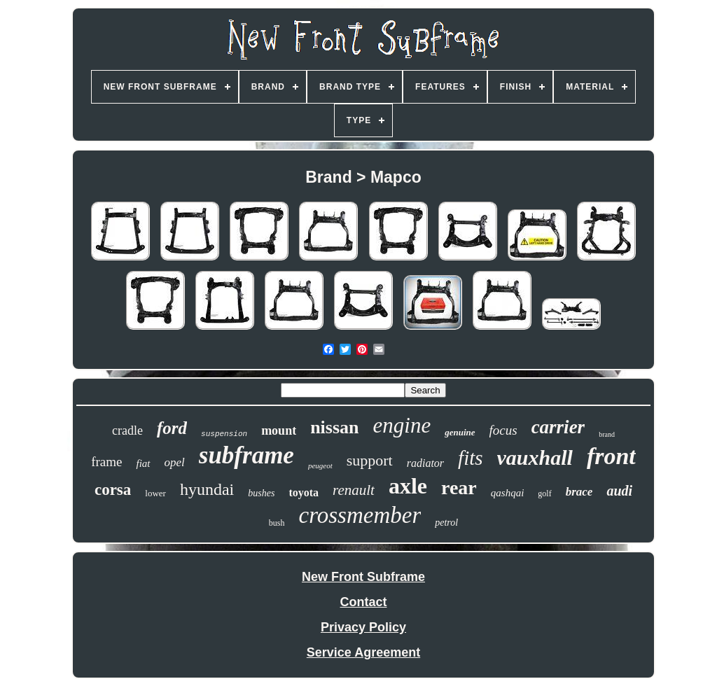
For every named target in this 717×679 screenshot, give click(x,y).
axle (408, 485)
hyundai (207, 489)
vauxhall (535, 457)
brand (607, 434)
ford (172, 428)
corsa (113, 489)
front (611, 456)
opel (175, 462)
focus (503, 430)
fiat (143, 463)
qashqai (507, 492)
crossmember (360, 515)
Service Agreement (363, 652)
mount (278, 431)
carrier (558, 427)
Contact (363, 602)
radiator (425, 463)
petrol (446, 522)
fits (470, 458)
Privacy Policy (363, 627)
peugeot (320, 465)
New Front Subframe (363, 577)
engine (402, 425)
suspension (224, 434)
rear (459, 487)
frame (106, 461)
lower (155, 493)
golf (544, 493)
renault (354, 490)
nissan (334, 427)
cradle (127, 431)
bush (277, 523)
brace (579, 491)
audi (619, 490)
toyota (303, 492)
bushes (261, 493)
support (370, 460)
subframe (246, 455)
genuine (460, 432)
